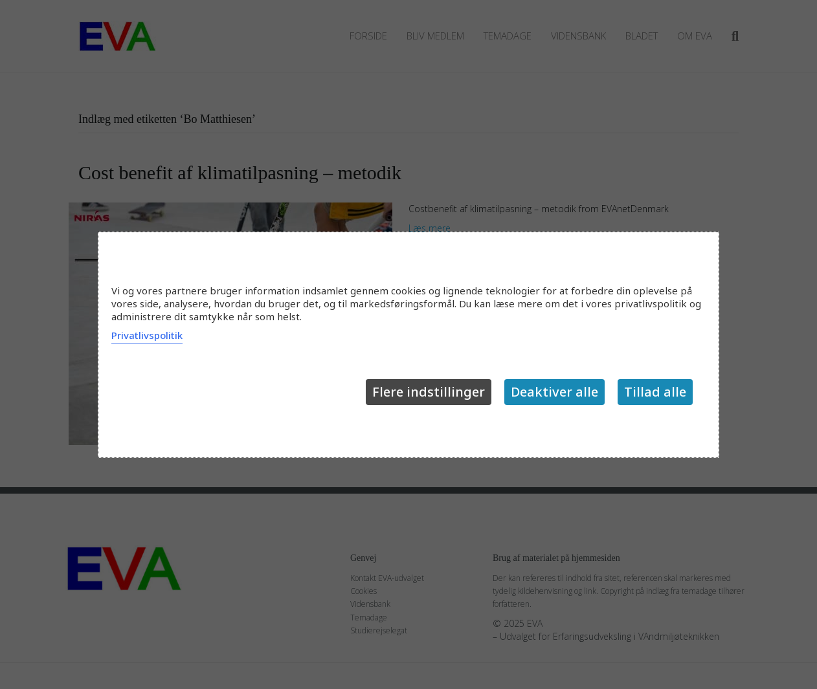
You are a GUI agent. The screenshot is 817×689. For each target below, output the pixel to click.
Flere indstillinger (428, 391)
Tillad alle (655, 391)
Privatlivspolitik (147, 335)
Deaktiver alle (554, 391)
